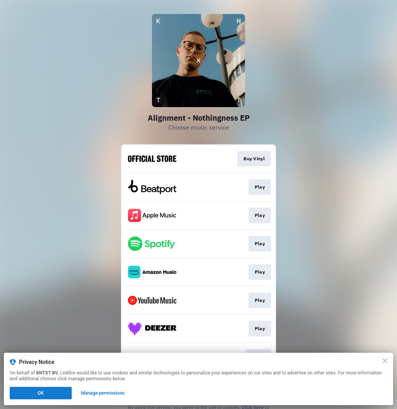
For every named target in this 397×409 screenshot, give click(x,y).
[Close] (385, 361)
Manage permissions (103, 394)
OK (41, 394)
